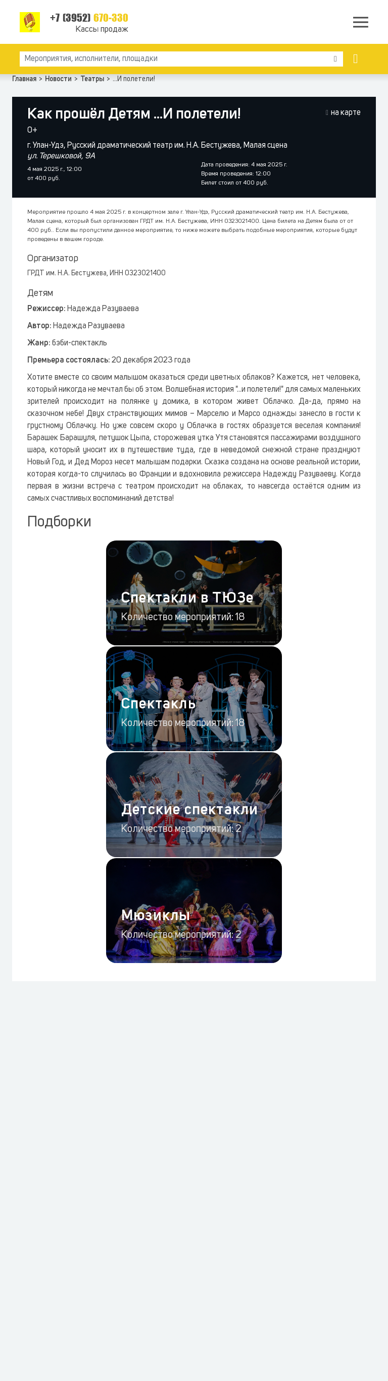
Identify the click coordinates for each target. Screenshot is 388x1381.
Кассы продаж (101, 29)
